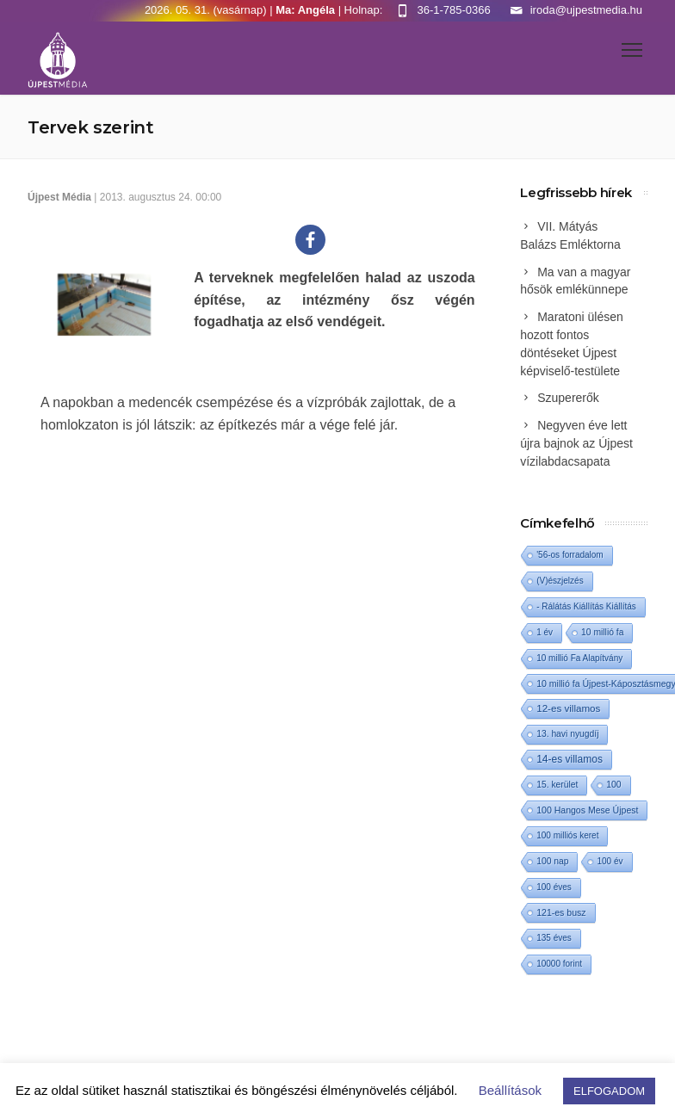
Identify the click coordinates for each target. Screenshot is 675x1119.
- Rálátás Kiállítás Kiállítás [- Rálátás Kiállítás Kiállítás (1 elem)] (586, 606)
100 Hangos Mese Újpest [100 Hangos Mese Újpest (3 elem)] (587, 810)
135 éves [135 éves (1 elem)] (554, 938)
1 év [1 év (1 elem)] (544, 632)
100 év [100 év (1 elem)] (609, 861)
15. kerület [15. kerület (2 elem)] (557, 784)
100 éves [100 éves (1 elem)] (554, 887)
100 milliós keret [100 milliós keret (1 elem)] (567, 835)
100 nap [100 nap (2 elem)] (552, 861)
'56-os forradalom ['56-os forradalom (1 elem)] (570, 555)
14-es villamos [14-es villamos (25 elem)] (569, 759)
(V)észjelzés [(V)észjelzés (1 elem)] (559, 580)
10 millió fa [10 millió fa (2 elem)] (602, 632)
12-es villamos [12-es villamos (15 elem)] (568, 708)
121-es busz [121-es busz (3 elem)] (560, 912)
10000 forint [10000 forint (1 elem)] (559, 963)
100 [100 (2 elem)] (613, 784)
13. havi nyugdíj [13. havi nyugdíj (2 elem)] (567, 734)
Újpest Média (59, 197)
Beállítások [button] (510, 1090)
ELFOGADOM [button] (609, 1091)
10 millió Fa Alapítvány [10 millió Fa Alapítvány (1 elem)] (579, 658)
